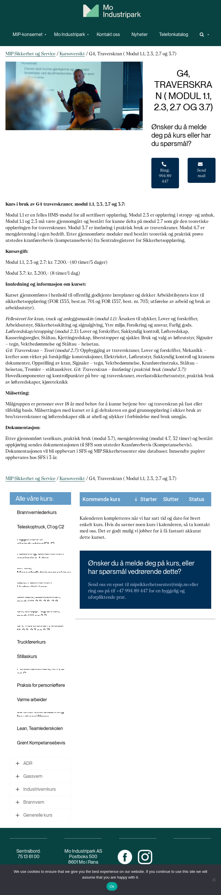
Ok (111, 886)
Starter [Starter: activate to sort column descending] (148, 499)
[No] (214, 880)
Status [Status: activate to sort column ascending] (196, 499)
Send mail (201, 170)
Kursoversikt (72, 53)
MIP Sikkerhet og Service (30, 53)
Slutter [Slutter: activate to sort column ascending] (171, 499)
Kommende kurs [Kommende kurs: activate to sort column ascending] (101, 499)
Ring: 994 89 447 (165, 172)
